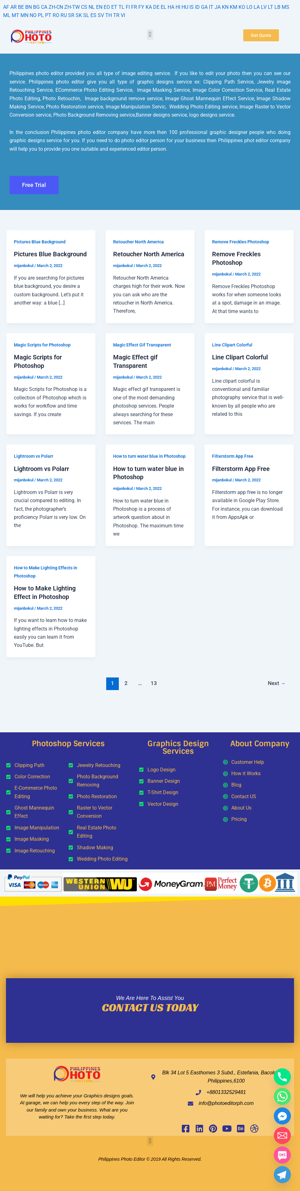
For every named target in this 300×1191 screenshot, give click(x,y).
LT (270, 7)
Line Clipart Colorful (232, 344)
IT (211, 7)
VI (123, 15)
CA (44, 7)
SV (101, 15)
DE (156, 7)
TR (116, 15)
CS (84, 7)
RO (56, 15)
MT (15, 15)
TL (121, 7)
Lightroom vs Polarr (33, 455)
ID (197, 7)
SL (86, 15)
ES (93, 15)
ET (114, 7)
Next (277, 681)
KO (242, 7)
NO (33, 15)
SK (79, 15)
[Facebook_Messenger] (282, 1115)
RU (64, 15)
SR (71, 15)
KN (225, 7)
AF (6, 7)
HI (178, 7)
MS (285, 7)
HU (185, 7)
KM (233, 7)
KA (149, 7)
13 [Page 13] (154, 681)
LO (249, 7)
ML (6, 15)
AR (13, 7)
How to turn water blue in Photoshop (149, 455)
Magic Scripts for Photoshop (42, 344)
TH (108, 15)
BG (36, 7)
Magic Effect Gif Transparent (142, 344)
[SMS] (282, 1155)
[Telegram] (282, 1174)
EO (107, 7)
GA (204, 7)
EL (163, 7)
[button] (150, 34)
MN (24, 15)
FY (141, 7)
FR (134, 7)
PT (48, 15)
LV (264, 7)
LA (257, 7)
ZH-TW (72, 7)
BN (28, 7)
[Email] (282, 1135)
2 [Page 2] (126, 681)
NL (92, 7)
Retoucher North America (138, 241)
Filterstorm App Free (232, 455)
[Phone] (282, 1076)
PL (41, 15)
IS (191, 7)
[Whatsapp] (282, 1096)
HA (171, 7)
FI (128, 7)
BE (21, 7)
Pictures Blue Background (40, 241)
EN (99, 7)
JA (218, 7)
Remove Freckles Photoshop (240, 241)
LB (277, 7)
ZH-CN (56, 7)
